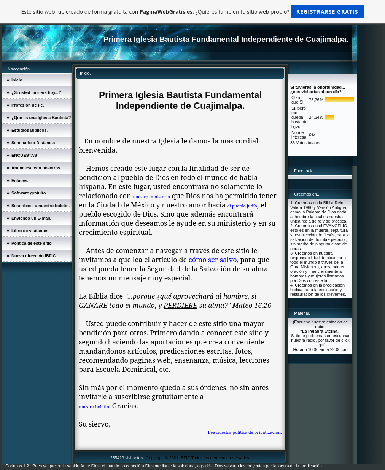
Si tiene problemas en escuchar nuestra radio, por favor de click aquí (320, 340)
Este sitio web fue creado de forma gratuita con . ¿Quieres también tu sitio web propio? (192, 11)
